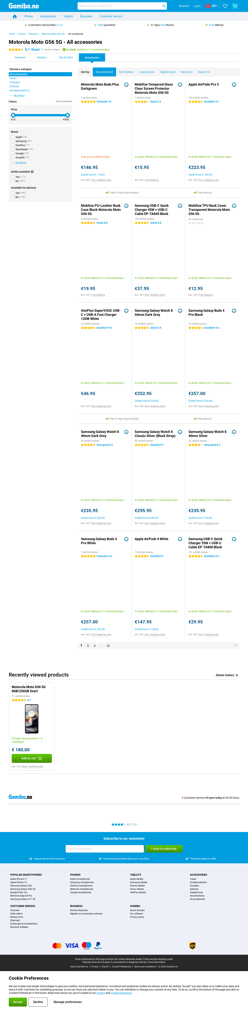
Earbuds (194, 889)
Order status (16, 913)
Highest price (166, 70)
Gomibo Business (79, 910)
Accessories (48, 16)
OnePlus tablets (138, 892)
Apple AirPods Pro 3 (203, 84)
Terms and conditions (145, 966)
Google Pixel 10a (18, 892)
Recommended (103, 70)
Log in (197, 5)
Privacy (95, 966)
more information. (157, 962)
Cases (193, 879)
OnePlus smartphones (81, 885)
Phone (28, 16)
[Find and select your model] (122, 6)
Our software (136, 913)
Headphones (196, 892)
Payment (14, 910)
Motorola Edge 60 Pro (21, 895)
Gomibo (135, 906)
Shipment (15, 920)
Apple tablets (136, 879)
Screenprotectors (198, 882)
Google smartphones (80, 892)
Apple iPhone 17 (18, 879)
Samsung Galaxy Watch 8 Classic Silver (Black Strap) (155, 434)
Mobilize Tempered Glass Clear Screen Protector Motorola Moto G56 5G (154, 88)
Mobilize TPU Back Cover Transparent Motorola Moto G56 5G (209, 210)
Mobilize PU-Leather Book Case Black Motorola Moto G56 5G (101, 210)
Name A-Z (185, 70)
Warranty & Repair (19, 927)
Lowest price (145, 70)
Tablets (68, 16)
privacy (101, 992)
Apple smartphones (80, 879)
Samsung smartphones (82, 882)
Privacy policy (137, 917)
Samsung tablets (138, 882)
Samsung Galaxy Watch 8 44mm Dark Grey (154, 313)
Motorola (33, 34)
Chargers (194, 885)
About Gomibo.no (79, 966)
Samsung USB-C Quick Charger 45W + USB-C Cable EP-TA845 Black (152, 210)
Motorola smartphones (81, 889)
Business (86, 16)
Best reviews (125, 70)
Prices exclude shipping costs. (158, 959)
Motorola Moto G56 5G (53, 34)
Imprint (105, 966)
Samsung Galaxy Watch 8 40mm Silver (207, 434)
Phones (75, 874)
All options (17, 95)
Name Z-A (203, 70)
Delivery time (16, 917)
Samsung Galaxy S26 (21, 885)
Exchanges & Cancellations (23, 923)
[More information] (32, 171)
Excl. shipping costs (101, 180)
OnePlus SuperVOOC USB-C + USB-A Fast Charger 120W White (101, 315)
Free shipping (152, 180)
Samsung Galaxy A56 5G (22, 889)
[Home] (15, 16)
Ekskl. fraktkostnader (32, 766)
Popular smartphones (26, 874)
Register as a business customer (86, 913)
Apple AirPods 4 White (151, 539)
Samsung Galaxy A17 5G (22, 899)
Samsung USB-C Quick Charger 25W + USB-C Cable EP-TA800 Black (205, 543)
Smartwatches (197, 895)
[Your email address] (105, 849)
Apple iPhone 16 (18, 882)
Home (12, 34)
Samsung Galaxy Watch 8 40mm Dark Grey (100, 434)
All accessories (75, 34)
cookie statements (121, 992)
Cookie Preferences (121, 966)
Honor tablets (137, 889)
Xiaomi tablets (137, 885)
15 (108, 645)
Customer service (111, 16)
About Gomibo (137, 910)
